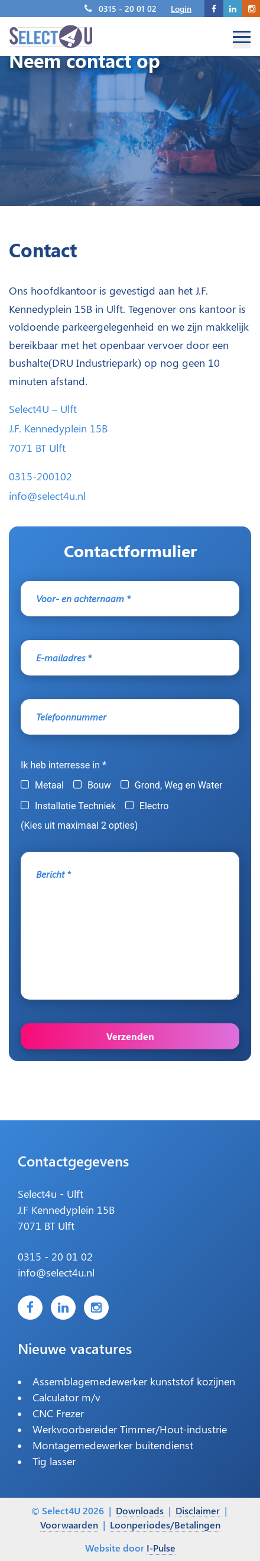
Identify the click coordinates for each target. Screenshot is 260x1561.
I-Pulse (161, 1547)
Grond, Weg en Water (179, 785)
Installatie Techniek (75, 806)
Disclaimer (198, 1510)
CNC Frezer (58, 1413)
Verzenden (130, 1036)
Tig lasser (54, 1461)
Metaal (49, 785)
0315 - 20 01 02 (128, 8)
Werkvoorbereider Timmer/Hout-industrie (129, 1429)
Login (181, 8)
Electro (153, 806)
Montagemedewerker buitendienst (112, 1445)
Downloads (140, 1510)
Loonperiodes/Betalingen (165, 1524)
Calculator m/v (66, 1397)
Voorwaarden (69, 1524)
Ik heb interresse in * (63, 765)
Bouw (99, 785)
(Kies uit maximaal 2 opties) (79, 825)
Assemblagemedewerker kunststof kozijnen (133, 1381)
